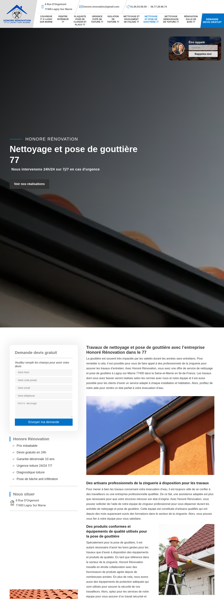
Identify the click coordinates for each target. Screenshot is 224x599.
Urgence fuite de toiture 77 (97, 19)
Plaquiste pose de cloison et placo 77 (80, 20)
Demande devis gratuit (212, 20)
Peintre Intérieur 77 (63, 19)
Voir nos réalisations (29, 184)
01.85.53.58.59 (138, 6)
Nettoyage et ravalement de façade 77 (131, 19)
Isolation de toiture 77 (113, 19)
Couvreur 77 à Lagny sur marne (46, 19)
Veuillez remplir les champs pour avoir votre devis (42, 364)
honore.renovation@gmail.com (101, 6)
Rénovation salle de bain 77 (191, 19)
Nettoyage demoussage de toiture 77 (171, 19)
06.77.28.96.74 (158, 6)
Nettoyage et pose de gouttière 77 (151, 19)
